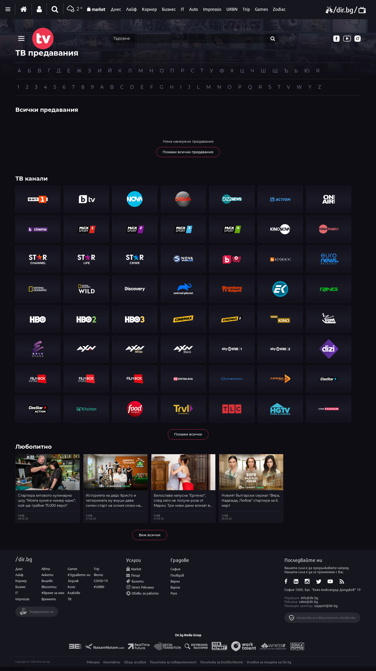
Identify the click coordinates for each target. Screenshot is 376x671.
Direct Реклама (143, 586)
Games (72, 568)
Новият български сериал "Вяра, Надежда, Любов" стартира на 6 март (251, 500)
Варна (175, 580)
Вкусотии (49, 586)
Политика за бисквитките (221, 661)
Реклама (93, 661)
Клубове (74, 592)
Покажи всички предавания (188, 152)
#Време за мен (52, 592)
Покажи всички (188, 434)
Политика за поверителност (173, 661)
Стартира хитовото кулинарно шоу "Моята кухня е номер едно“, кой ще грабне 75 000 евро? (47, 500)
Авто (45, 568)
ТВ (69, 598)
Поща (135, 574)
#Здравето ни (79, 574)
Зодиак (73, 580)
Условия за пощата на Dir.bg (269, 661)
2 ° (74, 9)
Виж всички (149, 535)
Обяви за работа (145, 592)
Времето (48, 598)
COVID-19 (101, 580)
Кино (71, 586)
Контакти (111, 661)
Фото (98, 574)
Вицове (47, 580)
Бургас (175, 586)
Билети (138, 580)
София (175, 568)
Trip (96, 568)
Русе (173, 592)
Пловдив (177, 574)
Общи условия (135, 661)
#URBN (99, 586)
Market (136, 568)
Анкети (47, 574)
